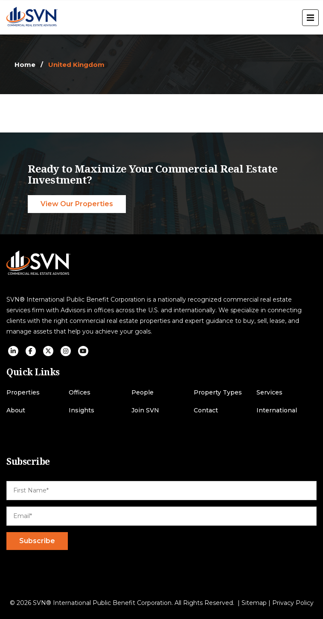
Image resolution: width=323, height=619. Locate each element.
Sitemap (254, 603)
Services (269, 392)
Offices (79, 392)
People (142, 392)
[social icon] (13, 351)
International (276, 410)
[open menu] (310, 17)
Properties (23, 392)
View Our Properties (77, 204)
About (15, 410)
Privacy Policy (293, 603)
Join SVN (145, 410)
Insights (81, 410)
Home (25, 64)
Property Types (218, 392)
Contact (206, 410)
